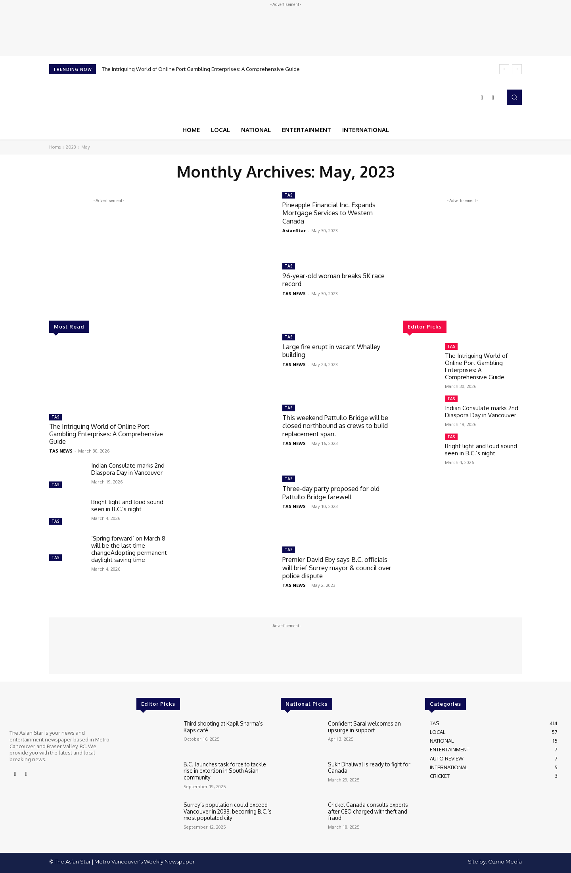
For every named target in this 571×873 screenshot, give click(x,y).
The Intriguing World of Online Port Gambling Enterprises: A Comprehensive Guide (201, 69)
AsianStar (294, 230)
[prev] (504, 69)
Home (55, 147)
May (85, 147)
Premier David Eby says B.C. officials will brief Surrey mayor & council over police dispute (338, 567)
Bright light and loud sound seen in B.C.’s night (127, 504)
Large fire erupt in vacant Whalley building (333, 350)
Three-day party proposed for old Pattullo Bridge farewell (333, 492)
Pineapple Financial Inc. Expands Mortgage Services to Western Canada (331, 213)
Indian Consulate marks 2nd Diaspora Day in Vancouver (128, 467)
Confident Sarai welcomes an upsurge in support (362, 726)
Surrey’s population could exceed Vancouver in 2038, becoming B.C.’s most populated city (226, 810)
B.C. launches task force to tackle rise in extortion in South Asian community (227, 770)
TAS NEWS (61, 450)
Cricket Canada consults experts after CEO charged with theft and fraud (366, 810)
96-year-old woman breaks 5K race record (336, 279)
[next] (517, 69)
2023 (71, 147)
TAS (55, 417)
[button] (514, 97)
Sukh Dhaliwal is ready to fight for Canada (367, 767)
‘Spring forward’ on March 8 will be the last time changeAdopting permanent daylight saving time (129, 547)
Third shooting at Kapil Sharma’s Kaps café (228, 726)
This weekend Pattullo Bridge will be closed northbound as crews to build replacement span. (334, 425)
